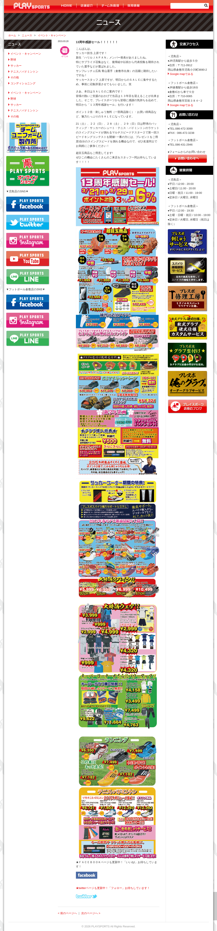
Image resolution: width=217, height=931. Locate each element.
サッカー (16, 65)
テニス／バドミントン (24, 71)
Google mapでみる (181, 74)
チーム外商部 (110, 5)
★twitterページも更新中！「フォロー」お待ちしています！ (113, 888)
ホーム (12, 35)
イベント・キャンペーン (52, 35)
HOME (67, 5)
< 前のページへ (67, 913)
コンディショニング (22, 83)
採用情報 (133, 5)
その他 (14, 77)
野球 (13, 59)
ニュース (27, 35)
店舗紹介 (87, 5)
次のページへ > (90, 913)
